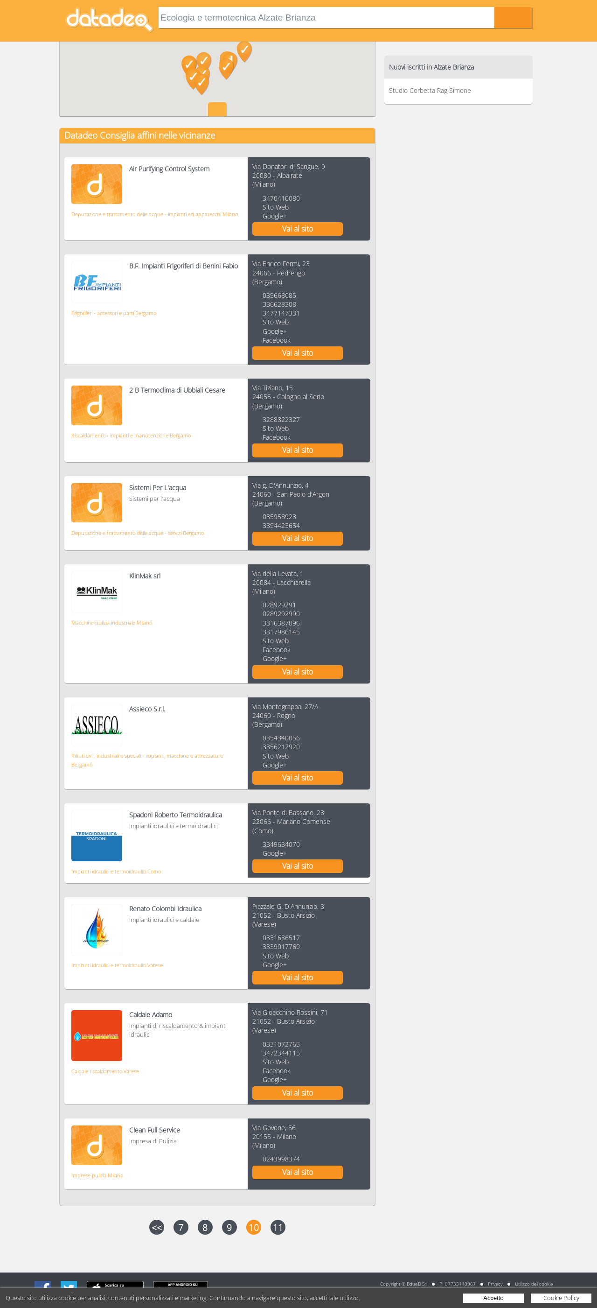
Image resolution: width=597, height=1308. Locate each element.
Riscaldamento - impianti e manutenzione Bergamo (131, 435)
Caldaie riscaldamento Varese (105, 1071)
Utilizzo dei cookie (534, 1283)
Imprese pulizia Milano (97, 1175)
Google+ (275, 215)
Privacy (495, 1283)
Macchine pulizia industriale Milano (111, 622)
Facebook (277, 340)
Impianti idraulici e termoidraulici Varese (117, 965)
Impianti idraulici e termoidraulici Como (116, 871)
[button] (193, 79)
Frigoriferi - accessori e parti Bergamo (113, 312)
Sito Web (276, 207)
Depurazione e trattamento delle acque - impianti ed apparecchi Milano (154, 214)
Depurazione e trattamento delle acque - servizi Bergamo (137, 532)
